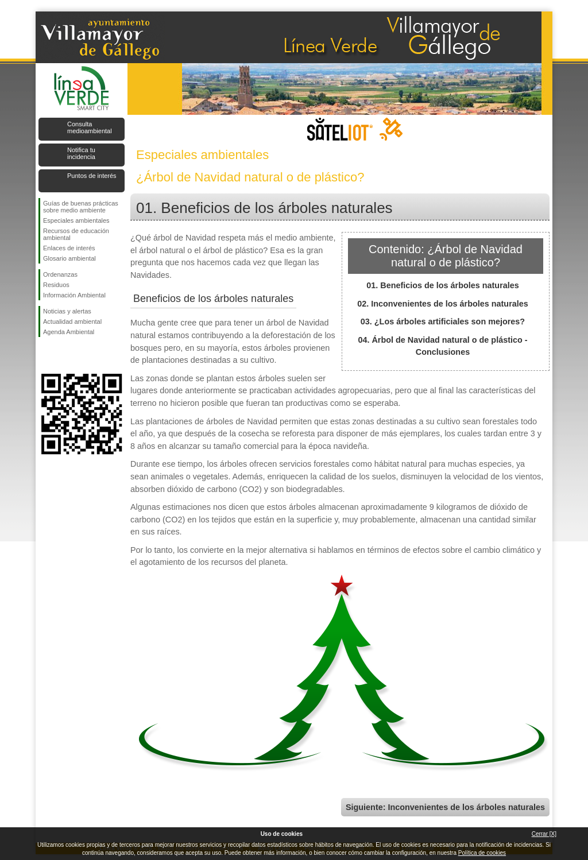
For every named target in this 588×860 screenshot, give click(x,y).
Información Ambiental (74, 295)
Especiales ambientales (76, 220)
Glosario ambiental (69, 258)
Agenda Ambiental (68, 331)
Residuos (56, 284)
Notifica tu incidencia (81, 153)
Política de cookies (482, 853)
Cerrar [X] (544, 834)
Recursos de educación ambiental (76, 234)
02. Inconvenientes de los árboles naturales (442, 303)
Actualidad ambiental (72, 321)
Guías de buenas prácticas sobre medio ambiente (80, 207)
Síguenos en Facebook (45, 355)
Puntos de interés (92, 175)
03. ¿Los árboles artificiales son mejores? (443, 321)
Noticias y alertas (67, 311)
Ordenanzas (60, 274)
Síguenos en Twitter (64, 355)
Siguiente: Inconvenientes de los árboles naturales (445, 807)
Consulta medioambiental (89, 127)
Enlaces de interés (69, 248)
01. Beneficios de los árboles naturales (442, 285)
